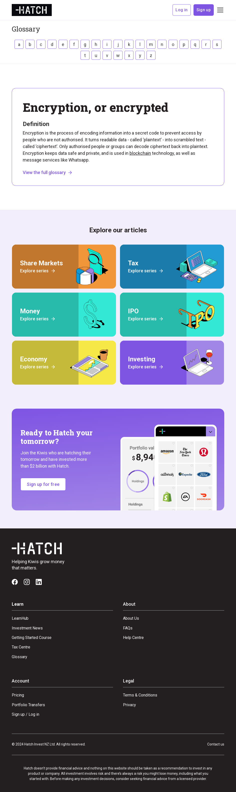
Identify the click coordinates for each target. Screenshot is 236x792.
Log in (182, 10)
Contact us (215, 744)
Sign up (203, 10)
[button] (219, 10)
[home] (32, 10)
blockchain (140, 153)
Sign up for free (43, 484)
